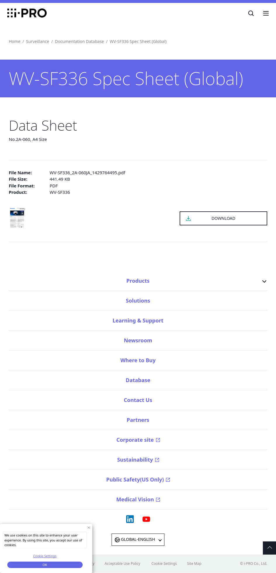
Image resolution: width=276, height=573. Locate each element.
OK (45, 566)
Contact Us (138, 399)
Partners (138, 419)
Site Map (194, 563)
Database (138, 380)
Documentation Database (79, 41)
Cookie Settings (164, 563)
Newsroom (138, 340)
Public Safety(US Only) (135, 479)
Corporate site (135, 439)
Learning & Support (137, 320)
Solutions (138, 300)
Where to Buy (138, 360)
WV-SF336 (60, 192)
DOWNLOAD (223, 218)
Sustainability (135, 459)
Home (14, 41)
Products (138, 280)
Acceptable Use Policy (122, 563)
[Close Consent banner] (88, 529)
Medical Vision (135, 499)
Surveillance (37, 41)
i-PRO (27, 13)
